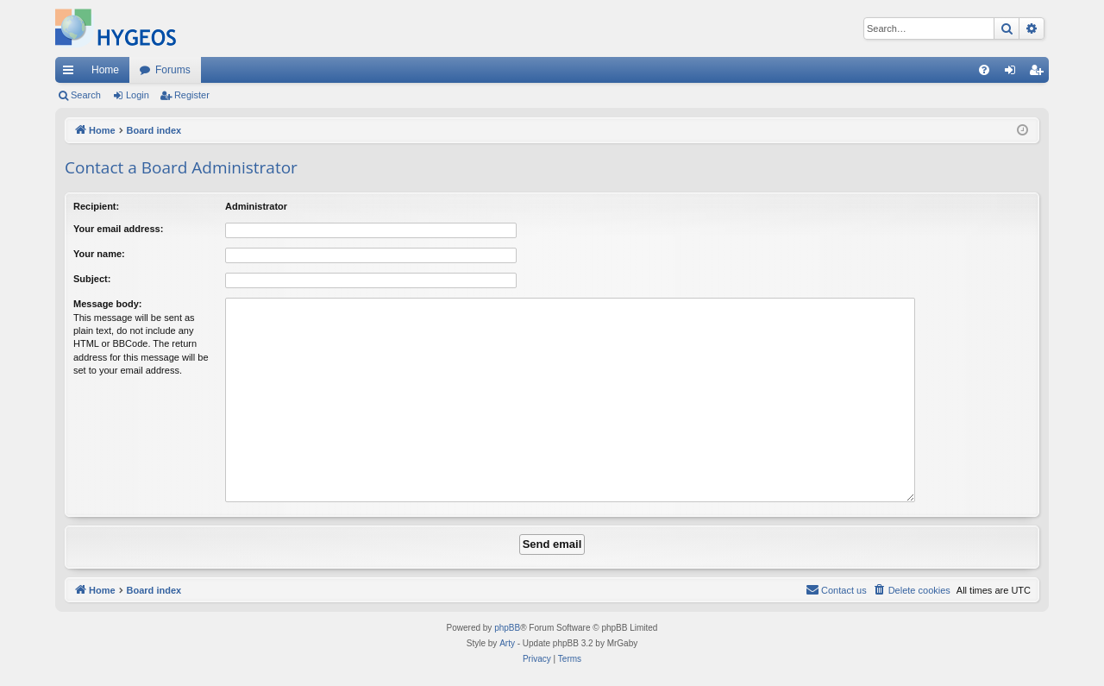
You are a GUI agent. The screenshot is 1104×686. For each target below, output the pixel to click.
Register (192, 95)
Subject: (91, 279)
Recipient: (96, 206)
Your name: (99, 254)
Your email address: (118, 228)
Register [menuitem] (1040, 73)
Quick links (71, 73)
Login (137, 95)
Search (86, 95)
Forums (173, 70)
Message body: (107, 304)
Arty (507, 643)
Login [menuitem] (1014, 73)
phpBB (507, 628)
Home (105, 70)
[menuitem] (984, 70)
